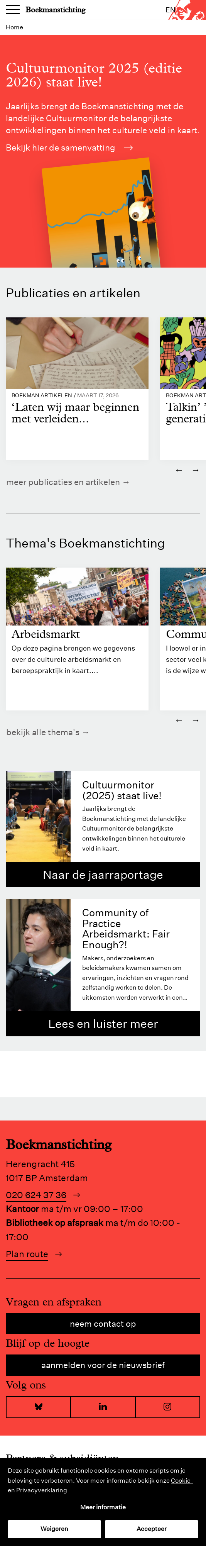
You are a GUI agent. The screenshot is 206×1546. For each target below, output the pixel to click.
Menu (13, 10)
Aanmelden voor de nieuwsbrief (103, 1365)
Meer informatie (103, 1507)
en (170, 10)
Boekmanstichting (55, 9)
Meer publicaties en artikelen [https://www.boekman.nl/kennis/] (63, 482)
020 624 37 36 (36, 1195)
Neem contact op (103, 1324)
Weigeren (54, 1528)
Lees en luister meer (103, 1024)
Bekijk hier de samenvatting (69, 147)
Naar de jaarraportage (103, 875)
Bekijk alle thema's (42, 732)
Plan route (27, 1254)
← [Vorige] (179, 469)
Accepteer (152, 1528)
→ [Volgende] (195, 469)
